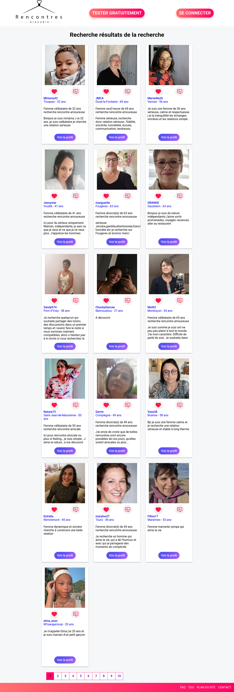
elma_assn (50, 621)
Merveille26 (155, 98)
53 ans (167, 520)
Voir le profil (65, 137)
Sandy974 (50, 307)
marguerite (103, 202)
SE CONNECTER (195, 13)
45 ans (66, 520)
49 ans (117, 415)
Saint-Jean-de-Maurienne (60, 415)
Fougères (102, 206)
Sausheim (154, 206)
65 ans (168, 310)
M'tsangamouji (53, 624)
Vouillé (48, 206)
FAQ (183, 687)
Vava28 (152, 412)
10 (119, 676)
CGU (191, 687)
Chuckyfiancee (105, 307)
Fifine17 (153, 516)
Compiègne (103, 415)
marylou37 (103, 516)
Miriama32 (51, 98)
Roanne (152, 415)
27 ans (118, 310)
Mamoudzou (104, 310)
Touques (49, 101)
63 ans (114, 206)
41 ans (59, 206)
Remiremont (51, 520)
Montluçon (154, 310)
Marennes (154, 520)
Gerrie (99, 412)
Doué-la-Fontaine (107, 101)
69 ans (124, 101)
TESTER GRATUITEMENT (117, 13)
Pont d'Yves (51, 310)
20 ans (69, 624)
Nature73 (50, 412)
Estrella (48, 516)
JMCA (100, 98)
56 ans (163, 101)
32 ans (61, 101)
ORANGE (153, 202)
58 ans (65, 310)
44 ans (109, 520)
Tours (99, 520)
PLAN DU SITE (206, 687)
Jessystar (50, 202)
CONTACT (224, 687)
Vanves (152, 101)
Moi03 (152, 307)
